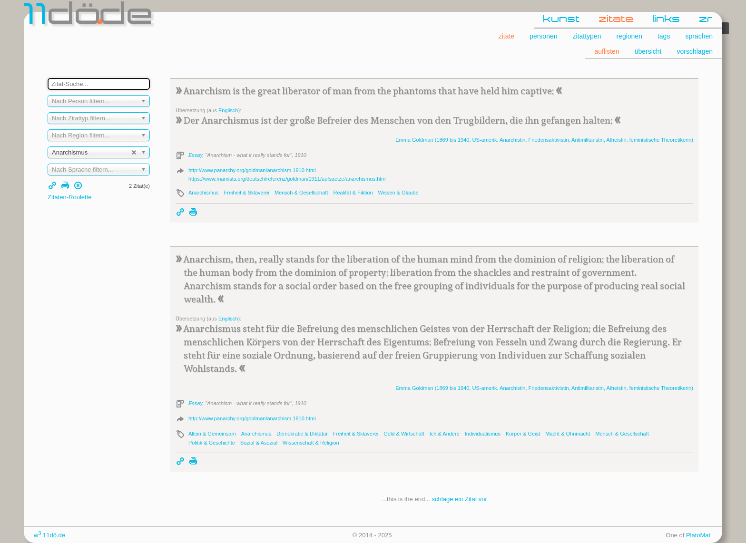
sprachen (699, 36)
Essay (195, 155)
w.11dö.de (49, 535)
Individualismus (483, 433)
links (666, 19)
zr (706, 19)
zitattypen (587, 36)
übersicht (648, 51)
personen (543, 36)
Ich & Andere (445, 433)
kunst (561, 19)
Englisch (228, 110)
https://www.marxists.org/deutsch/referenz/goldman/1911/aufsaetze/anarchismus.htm (287, 179)
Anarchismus (203, 192)
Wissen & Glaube (398, 192)
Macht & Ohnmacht (567, 433)
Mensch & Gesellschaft (301, 192)
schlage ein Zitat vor (459, 499)
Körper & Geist (523, 433)
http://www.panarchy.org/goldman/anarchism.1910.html (252, 170)
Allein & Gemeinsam (212, 433)
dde (89, 16)
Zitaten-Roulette (70, 197)
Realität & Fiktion (353, 192)
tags (664, 36)
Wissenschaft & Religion (311, 443)
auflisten (607, 51)
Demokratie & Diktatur (302, 433)
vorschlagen (695, 51)
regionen (629, 36)
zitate (616, 19)
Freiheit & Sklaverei (246, 192)
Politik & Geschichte (211, 443)
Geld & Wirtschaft (403, 433)
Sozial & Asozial (258, 443)
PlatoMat (698, 535)
